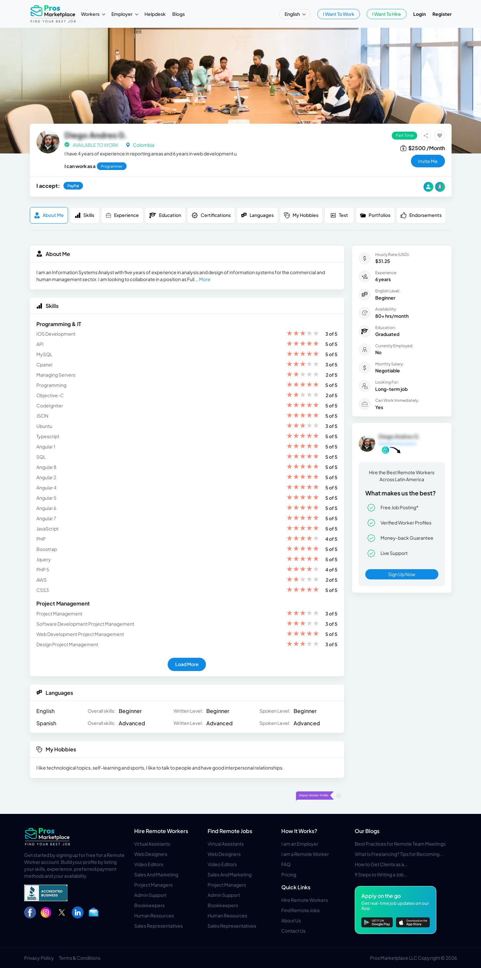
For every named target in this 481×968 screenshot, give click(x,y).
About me (49, 215)
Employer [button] (122, 14)
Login (419, 14)
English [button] (293, 14)
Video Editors (148, 864)
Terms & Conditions (79, 958)
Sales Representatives (158, 926)
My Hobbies (301, 215)
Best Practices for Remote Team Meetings (400, 844)
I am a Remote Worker (305, 854)
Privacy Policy (39, 958)
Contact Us (293, 931)
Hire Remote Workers (161, 830)
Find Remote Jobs (230, 830)
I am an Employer (299, 844)
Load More (187, 664)
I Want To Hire (386, 14)
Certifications (211, 215)
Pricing (288, 874)
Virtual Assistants (152, 844)
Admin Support (150, 895)
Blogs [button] (178, 14)
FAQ (286, 864)
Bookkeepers (149, 905)
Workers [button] (90, 14)
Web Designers (150, 854)
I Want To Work (338, 14)
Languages (257, 215)
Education (165, 215)
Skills (84, 215)
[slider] (302, 333)
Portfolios (375, 215)
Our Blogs (367, 830)
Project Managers (153, 885)
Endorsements (421, 215)
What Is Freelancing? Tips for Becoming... (399, 854)
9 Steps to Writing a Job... (381, 874)
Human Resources (154, 915)
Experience (122, 215)
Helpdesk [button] (155, 14)
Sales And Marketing (156, 874)
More (205, 279)
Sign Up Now (401, 574)
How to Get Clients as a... (381, 864)
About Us (291, 920)
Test (339, 215)
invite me (428, 161)
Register (442, 14)
